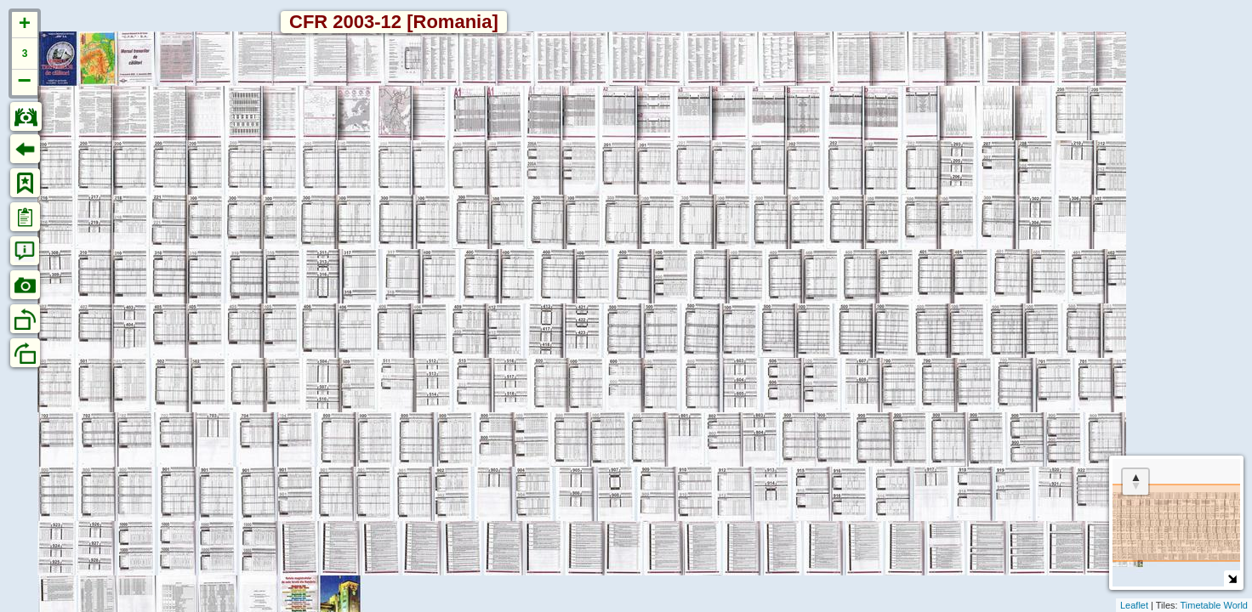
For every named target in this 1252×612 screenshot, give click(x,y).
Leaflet (1134, 605)
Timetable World (1214, 605)
